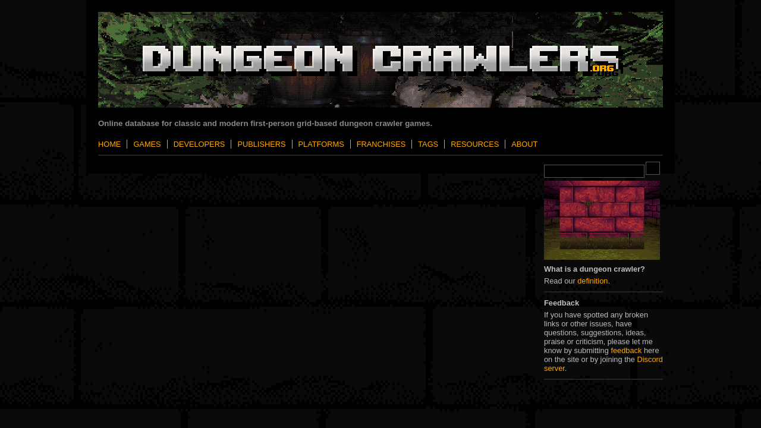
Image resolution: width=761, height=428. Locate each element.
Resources (475, 144)
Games (147, 144)
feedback (626, 350)
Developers (199, 144)
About (524, 144)
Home (109, 144)
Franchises (381, 144)
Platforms (321, 144)
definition (592, 280)
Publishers (261, 144)
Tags (428, 144)
